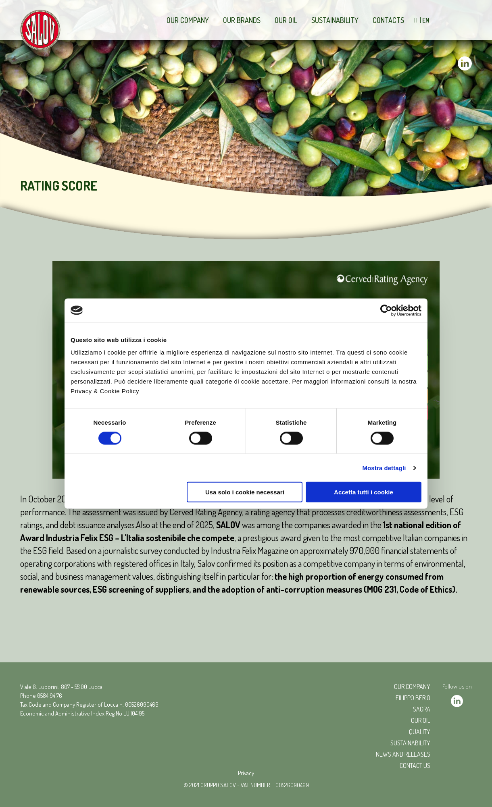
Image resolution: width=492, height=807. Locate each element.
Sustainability (335, 20)
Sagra (421, 709)
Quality (419, 732)
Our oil (420, 720)
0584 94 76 (49, 695)
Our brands (242, 20)
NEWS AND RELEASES (403, 754)
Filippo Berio (413, 698)
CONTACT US (415, 765)
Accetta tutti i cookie (363, 492)
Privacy (246, 773)
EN (425, 20)
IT (416, 20)
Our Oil (286, 20)
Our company (188, 20)
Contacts (388, 20)
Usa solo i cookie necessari (244, 492)
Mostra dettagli (384, 467)
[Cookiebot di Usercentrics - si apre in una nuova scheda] (386, 310)
